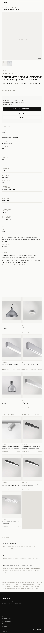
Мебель (4, 623)
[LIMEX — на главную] (4, 2)
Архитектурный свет (6, 618)
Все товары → (38, 296)
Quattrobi (8, 7)
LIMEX (3, 7)
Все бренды (4, 626)
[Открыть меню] (41, 2)
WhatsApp (10, 608)
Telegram (11, 90)
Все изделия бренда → (8, 73)
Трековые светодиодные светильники (13, 87)
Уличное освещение (6, 621)
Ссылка (4, 90)
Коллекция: (20, 83)
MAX (22, 117)
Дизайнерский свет (6, 616)
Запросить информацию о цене (22, 108)
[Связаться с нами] (37, 629)
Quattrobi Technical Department (19, 7)
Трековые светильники (33, 7)
